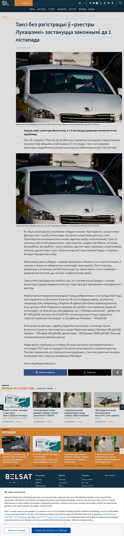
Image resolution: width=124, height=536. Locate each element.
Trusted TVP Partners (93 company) (51, 517)
